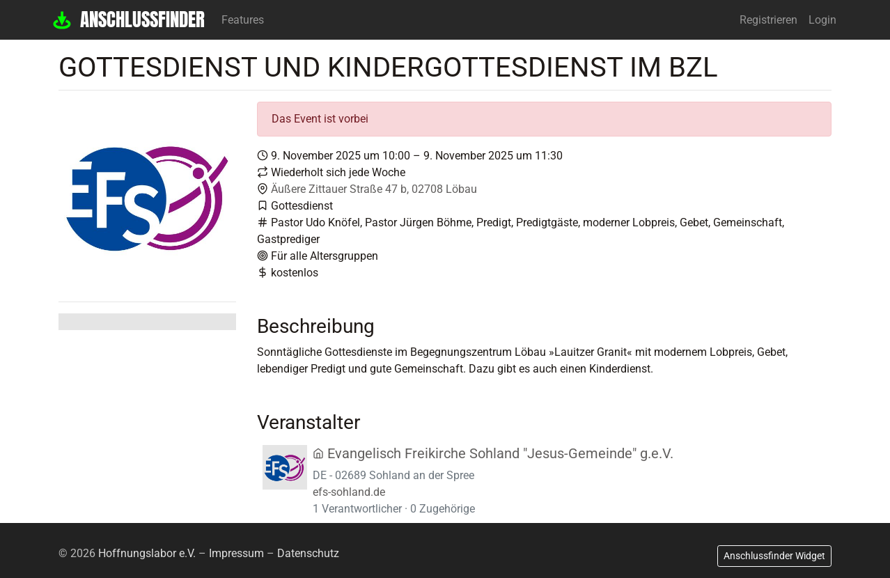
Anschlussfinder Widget (774, 555)
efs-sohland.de (349, 492)
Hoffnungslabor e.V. (147, 553)
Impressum (236, 553)
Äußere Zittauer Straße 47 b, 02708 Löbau (374, 189)
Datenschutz (308, 553)
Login (822, 19)
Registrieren (768, 19)
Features (242, 19)
